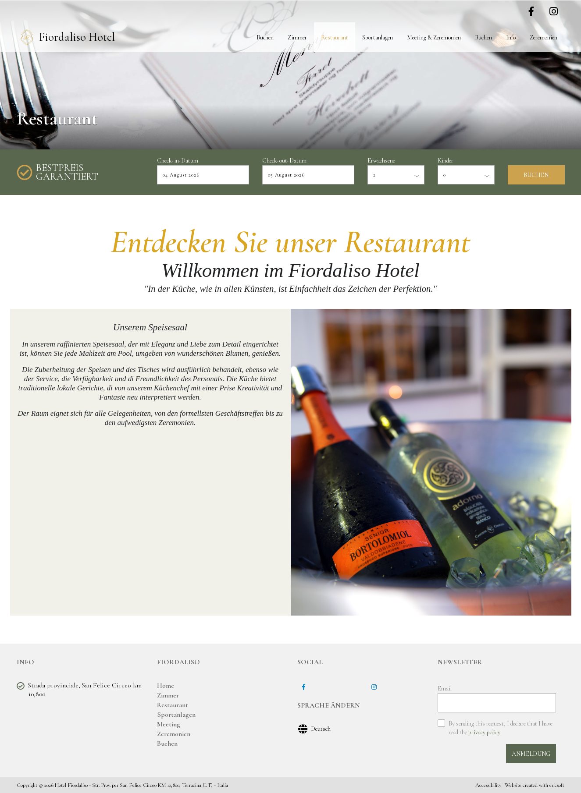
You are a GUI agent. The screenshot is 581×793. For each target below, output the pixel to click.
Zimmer (297, 37)
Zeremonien (543, 37)
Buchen (265, 37)
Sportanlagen (377, 37)
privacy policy (484, 732)
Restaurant (334, 37)
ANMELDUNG (531, 754)
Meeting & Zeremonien (434, 37)
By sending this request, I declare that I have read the (500, 728)
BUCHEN (536, 175)
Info (511, 37)
